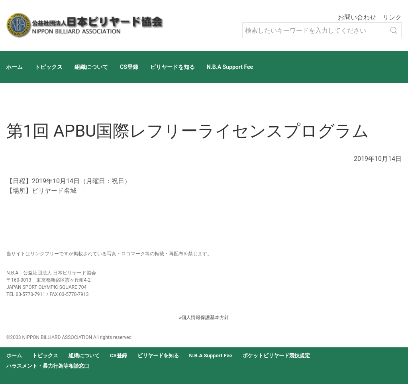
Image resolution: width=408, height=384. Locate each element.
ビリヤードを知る (172, 67)
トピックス (49, 67)
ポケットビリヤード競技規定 (276, 356)
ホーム (14, 67)
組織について (91, 67)
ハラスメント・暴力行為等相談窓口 (47, 366)
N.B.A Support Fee (230, 67)
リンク (392, 17)
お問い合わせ (357, 17)
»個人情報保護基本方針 (204, 317)
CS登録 (129, 67)
